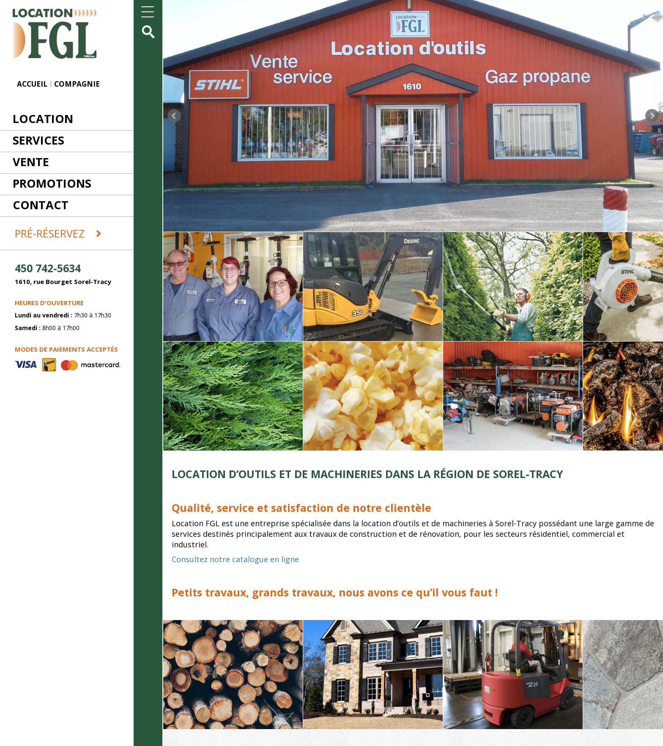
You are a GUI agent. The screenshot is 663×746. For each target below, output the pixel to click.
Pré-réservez (58, 233)
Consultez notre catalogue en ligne (235, 559)
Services (38, 140)
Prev (174, 116)
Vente (31, 161)
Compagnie (77, 84)
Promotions (52, 183)
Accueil (32, 84)
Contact (40, 205)
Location (43, 118)
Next (652, 116)
